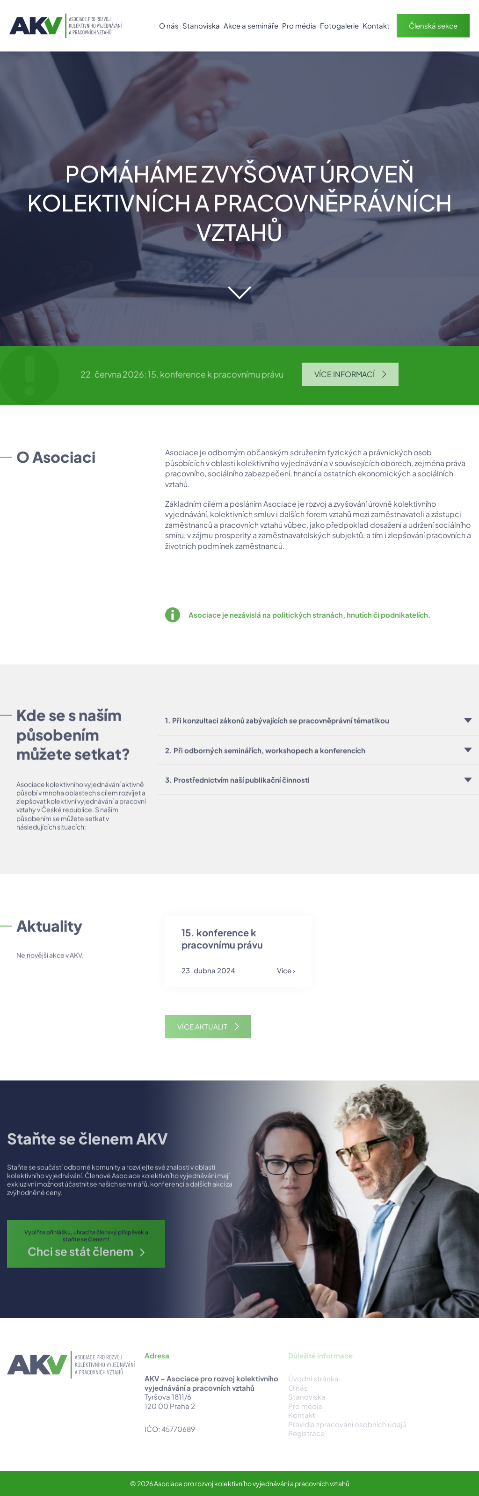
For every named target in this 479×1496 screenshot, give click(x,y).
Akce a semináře (251, 25)
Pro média (299, 25)
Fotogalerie (339, 25)
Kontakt (376, 25)
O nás (169, 25)
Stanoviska (201, 25)
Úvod (146, 25)
